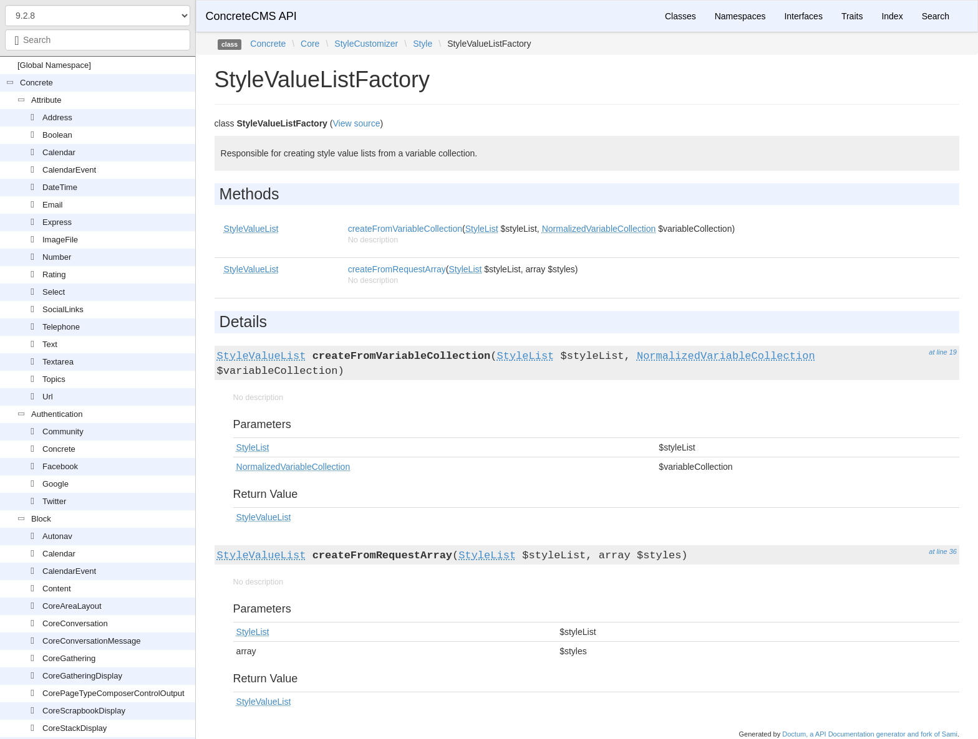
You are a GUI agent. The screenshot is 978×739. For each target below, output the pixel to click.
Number (56, 257)
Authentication (56, 414)
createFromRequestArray (397, 269)
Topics (53, 379)
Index (892, 16)
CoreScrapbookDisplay (83, 710)
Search (935, 16)
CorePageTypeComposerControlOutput (113, 693)
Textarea (58, 361)
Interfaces (803, 16)
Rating (54, 274)
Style (422, 44)
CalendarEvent (69, 169)
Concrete (36, 82)
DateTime (59, 187)
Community (63, 431)
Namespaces (740, 16)
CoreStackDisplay (74, 728)
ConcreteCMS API (251, 16)
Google (55, 484)
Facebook (60, 466)
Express (57, 222)
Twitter (54, 501)
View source (356, 123)
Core (310, 44)
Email (52, 204)
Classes (680, 16)
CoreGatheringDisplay (82, 675)
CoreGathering (68, 658)
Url (47, 396)
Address (57, 117)
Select (53, 292)
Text (49, 344)
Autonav (57, 536)
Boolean (57, 135)
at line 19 (943, 352)
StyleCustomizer (366, 44)
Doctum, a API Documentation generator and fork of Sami (869, 734)
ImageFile (60, 239)
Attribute (46, 100)
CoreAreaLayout (72, 606)
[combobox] (97, 39)
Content (56, 588)
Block (41, 518)
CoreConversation (75, 623)
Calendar (58, 152)
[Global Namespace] (54, 65)
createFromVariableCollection (405, 229)
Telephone (61, 326)
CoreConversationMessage (91, 641)
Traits (852, 16)
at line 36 (943, 551)
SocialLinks (63, 309)
